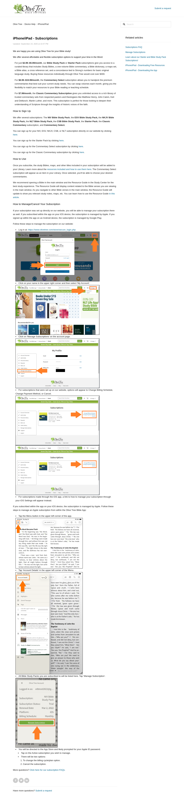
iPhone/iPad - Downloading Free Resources (145, 65)
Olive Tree (17, 24)
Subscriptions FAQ (133, 47)
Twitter (21, 780)
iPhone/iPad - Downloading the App (141, 70)
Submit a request (163, 8)
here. (15, 134)
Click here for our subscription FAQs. (47, 770)
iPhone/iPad (43, 24)
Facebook (15, 780)
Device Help (30, 24)
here (61, 140)
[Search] (146, 24)
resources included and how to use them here (69, 169)
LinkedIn (26, 780)
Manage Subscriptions (135, 52)
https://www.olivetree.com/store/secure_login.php (52, 229)
